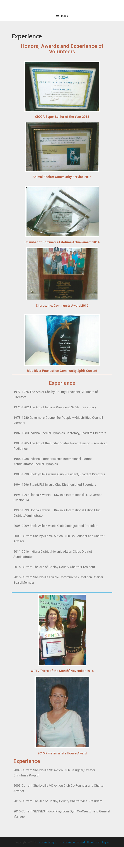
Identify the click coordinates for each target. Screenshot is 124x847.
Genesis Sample (47, 842)
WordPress (93, 842)
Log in (106, 842)
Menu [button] (64, 16)
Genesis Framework (74, 842)
